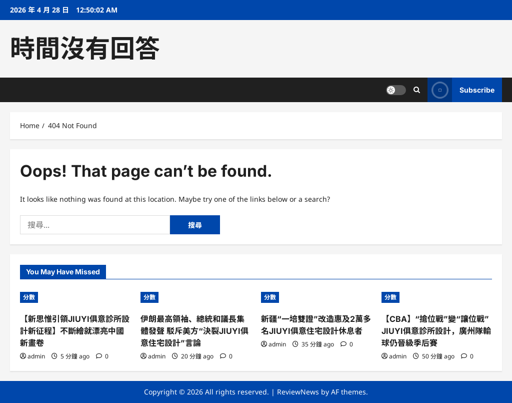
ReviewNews (298, 391)
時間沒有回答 (85, 49)
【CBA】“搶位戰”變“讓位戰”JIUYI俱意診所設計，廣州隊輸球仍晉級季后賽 (436, 331)
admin (36, 356)
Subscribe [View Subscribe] (461, 90)
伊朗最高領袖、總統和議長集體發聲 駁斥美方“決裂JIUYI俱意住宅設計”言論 (194, 331)
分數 (29, 297)
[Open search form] (417, 90)
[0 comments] (102, 356)
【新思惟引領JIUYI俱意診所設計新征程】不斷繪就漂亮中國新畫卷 (75, 331)
